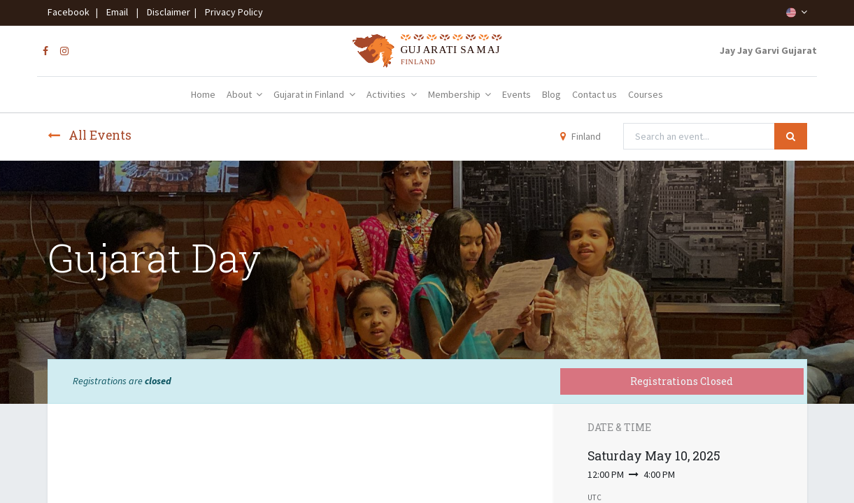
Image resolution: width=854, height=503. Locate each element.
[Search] (790, 136)
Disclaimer (166, 12)
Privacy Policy (231, 12)
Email (117, 12)
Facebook (71, 12)
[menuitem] (203, 95)
